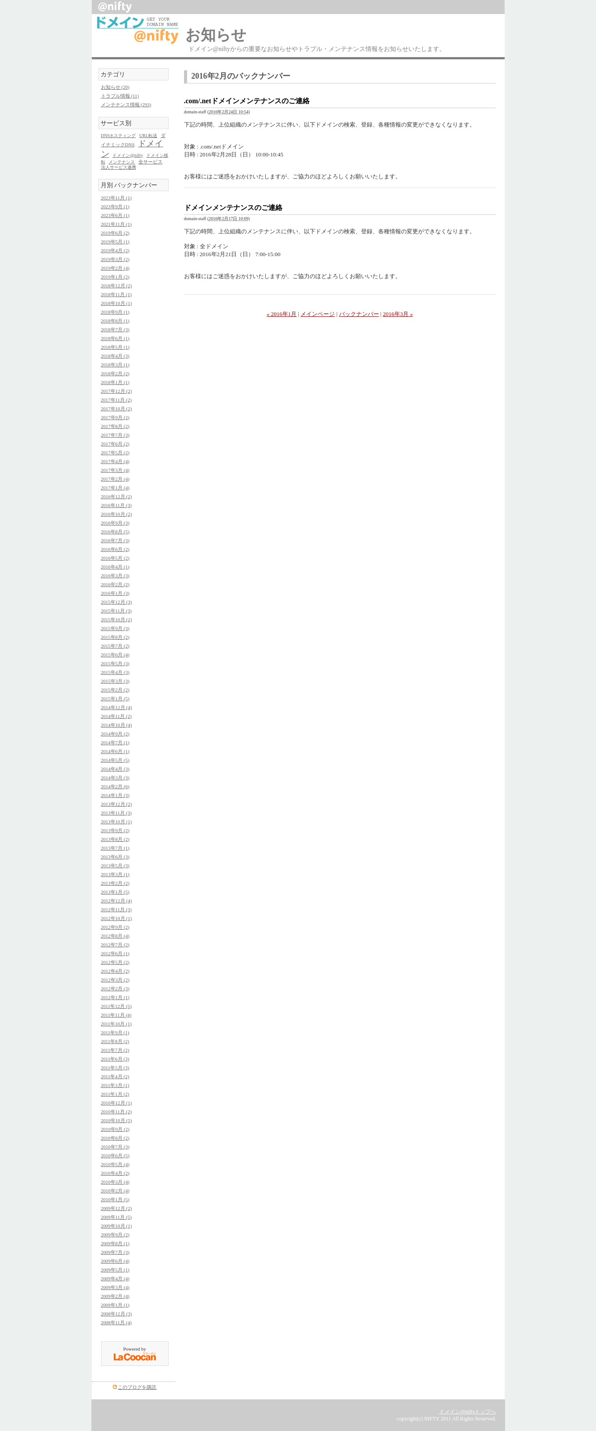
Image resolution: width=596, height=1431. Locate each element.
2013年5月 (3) (115, 865)
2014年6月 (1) (115, 751)
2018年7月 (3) (115, 329)
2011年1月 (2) (115, 1094)
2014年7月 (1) (115, 742)
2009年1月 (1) (115, 1305)
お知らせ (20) (115, 87)
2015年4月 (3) (115, 672)
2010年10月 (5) (116, 1120)
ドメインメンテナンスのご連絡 (233, 207)
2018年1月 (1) (115, 382)
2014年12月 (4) (116, 707)
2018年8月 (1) (115, 320)
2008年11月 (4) (116, 1322)
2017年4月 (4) (115, 461)
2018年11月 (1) (116, 294)
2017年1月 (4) (115, 487)
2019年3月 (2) (115, 259)
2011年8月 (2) (115, 1041)
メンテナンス (121, 161)
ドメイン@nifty (127, 155)
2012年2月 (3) (115, 988)
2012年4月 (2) (115, 971)
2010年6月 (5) (115, 1155)
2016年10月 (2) (116, 514)
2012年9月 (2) (115, 927)
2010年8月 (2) (115, 1138)
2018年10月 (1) (116, 303)
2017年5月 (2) (115, 452)
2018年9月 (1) (115, 312)
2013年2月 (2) (115, 883)
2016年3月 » (398, 314)
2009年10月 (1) (116, 1225)
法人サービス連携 (118, 167)
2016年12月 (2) (116, 496)
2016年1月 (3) (115, 593)
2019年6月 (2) (115, 232)
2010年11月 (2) (116, 1111)
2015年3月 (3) (115, 681)
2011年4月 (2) (115, 1076)
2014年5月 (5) (115, 760)
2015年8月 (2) (115, 637)
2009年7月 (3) (115, 1252)
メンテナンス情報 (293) (126, 104)
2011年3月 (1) (115, 1085)
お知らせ (215, 35)
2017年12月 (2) (116, 391)
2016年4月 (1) (115, 566)
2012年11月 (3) (116, 909)
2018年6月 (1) (115, 338)
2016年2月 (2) (115, 584)
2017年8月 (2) (115, 426)
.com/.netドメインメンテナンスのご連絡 (247, 101)
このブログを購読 (137, 1387)
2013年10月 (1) (116, 821)
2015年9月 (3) (115, 628)
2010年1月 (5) (115, 1199)
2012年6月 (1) (115, 953)
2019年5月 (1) (115, 241)
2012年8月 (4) (115, 935)
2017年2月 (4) (115, 479)
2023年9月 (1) (115, 206)
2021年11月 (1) (116, 224)
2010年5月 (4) (115, 1164)
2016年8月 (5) (115, 531)
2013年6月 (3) (115, 856)
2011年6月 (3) (115, 1058)
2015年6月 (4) (115, 654)
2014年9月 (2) (115, 733)
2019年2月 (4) (115, 268)
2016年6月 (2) (115, 549)
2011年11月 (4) (116, 1015)
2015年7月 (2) (115, 645)
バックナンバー (359, 314)
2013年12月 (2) (116, 804)
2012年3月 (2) (115, 979)
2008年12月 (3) (116, 1313)
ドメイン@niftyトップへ (467, 1412)
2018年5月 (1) (115, 347)
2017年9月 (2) (115, 417)
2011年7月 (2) (115, 1050)
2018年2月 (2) (115, 373)
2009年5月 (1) (115, 1269)
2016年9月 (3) (115, 522)
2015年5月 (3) (115, 663)
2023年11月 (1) (116, 197)
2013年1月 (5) (115, 892)
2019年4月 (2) (115, 250)
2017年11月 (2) (116, 399)
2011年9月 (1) (115, 1032)
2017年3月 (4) (115, 470)
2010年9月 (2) (115, 1129)
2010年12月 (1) (116, 1102)
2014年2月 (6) (115, 786)
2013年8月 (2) (115, 839)
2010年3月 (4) (115, 1182)
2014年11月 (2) (116, 716)
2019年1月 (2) (115, 276)
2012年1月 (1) (115, 997)
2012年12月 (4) (116, 900)
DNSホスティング (118, 135)
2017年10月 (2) (116, 408)
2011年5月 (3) (115, 1067)
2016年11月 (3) (116, 505)
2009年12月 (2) (116, 1208)
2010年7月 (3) (115, 1146)
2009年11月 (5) (116, 1217)
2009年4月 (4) (115, 1278)
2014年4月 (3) (115, 769)
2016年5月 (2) (115, 558)
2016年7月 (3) (115, 540)
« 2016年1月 (281, 314)
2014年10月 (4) (116, 725)
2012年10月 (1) (116, 918)
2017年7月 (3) (115, 435)
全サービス (150, 161)
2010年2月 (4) (115, 1190)
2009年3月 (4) (115, 1287)
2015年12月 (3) (116, 602)
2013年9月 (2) (115, 830)
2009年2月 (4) (115, 1296)
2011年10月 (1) (116, 1023)
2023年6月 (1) (115, 215)
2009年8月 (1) (115, 1243)
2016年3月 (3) (115, 575)
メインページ (317, 314)
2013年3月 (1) (115, 874)
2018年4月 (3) (115, 356)
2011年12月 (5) (116, 1006)
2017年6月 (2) (115, 443)
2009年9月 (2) (115, 1234)
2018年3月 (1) (115, 364)
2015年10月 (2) (116, 619)
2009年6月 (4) (115, 1261)
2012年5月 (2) (115, 962)
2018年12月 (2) (116, 285)
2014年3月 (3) (115, 777)
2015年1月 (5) (115, 698)
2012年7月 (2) (115, 944)
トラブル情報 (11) (120, 95)
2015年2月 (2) (115, 689)
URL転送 (148, 135)
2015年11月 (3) (116, 610)
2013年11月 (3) (116, 812)
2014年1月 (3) (115, 795)
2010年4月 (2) (115, 1173)
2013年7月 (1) (115, 848)
